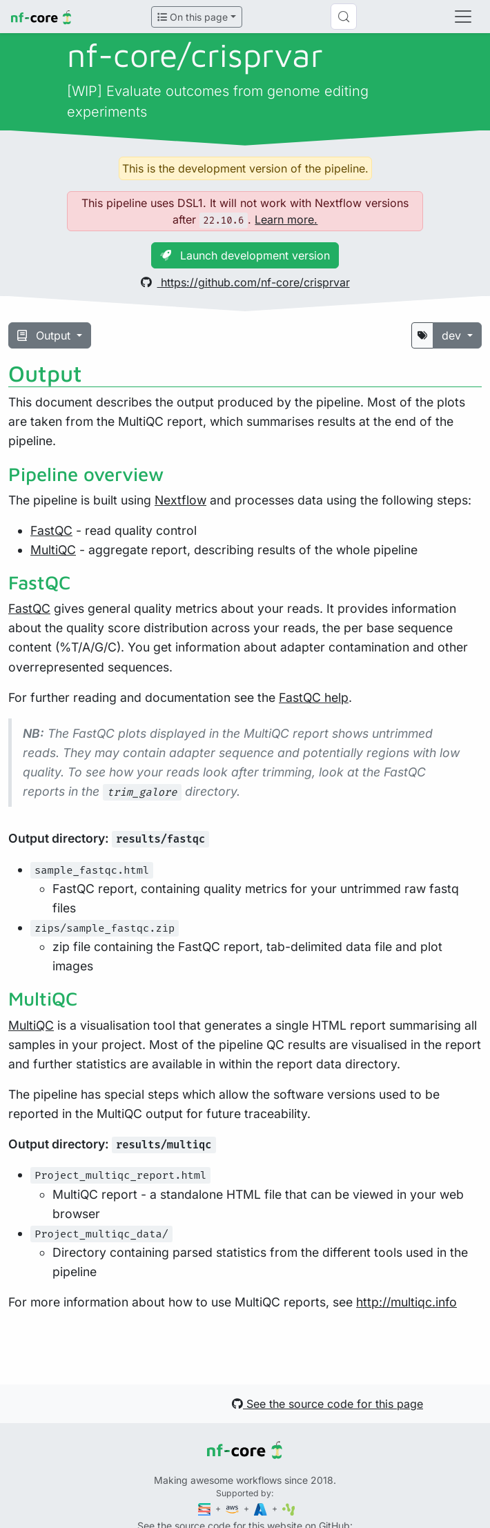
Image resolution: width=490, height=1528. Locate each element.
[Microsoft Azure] (261, 1508)
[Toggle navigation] (463, 16)
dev (453, 335)
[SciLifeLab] (288, 1508)
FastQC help (314, 697)
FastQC (51, 530)
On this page (192, 17)
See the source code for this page (327, 1404)
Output (45, 335)
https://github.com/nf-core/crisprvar (245, 282)
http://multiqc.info (406, 1302)
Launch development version (245, 255)
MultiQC (53, 549)
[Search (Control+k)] (344, 16)
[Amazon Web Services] (233, 1508)
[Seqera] (205, 1508)
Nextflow (180, 500)
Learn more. (286, 219)
